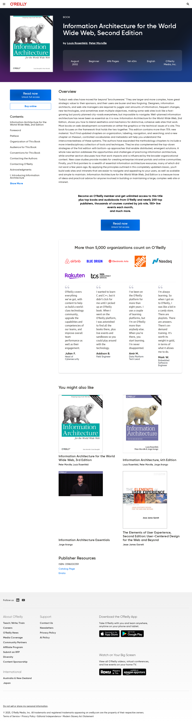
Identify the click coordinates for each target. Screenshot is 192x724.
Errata (62, 573)
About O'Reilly (13, 617)
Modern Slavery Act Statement (78, 716)
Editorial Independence (49, 716)
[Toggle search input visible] (188, 4)
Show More (16, 183)
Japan (7, 683)
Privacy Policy (48, 632)
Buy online (31, 106)
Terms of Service (11, 716)
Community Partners (15, 642)
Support (45, 617)
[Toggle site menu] (4, 4)
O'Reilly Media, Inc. (170, 63)
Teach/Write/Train (14, 623)
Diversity (8, 657)
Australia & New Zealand (17, 678)
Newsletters (46, 627)
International (12, 672)
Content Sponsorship (15, 661)
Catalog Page (67, 568)
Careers (7, 627)
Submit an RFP (11, 652)
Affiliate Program (13, 647)
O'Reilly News (10, 632)
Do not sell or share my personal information (25, 706)
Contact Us (46, 623)
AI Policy (45, 637)
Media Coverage (13, 637)
